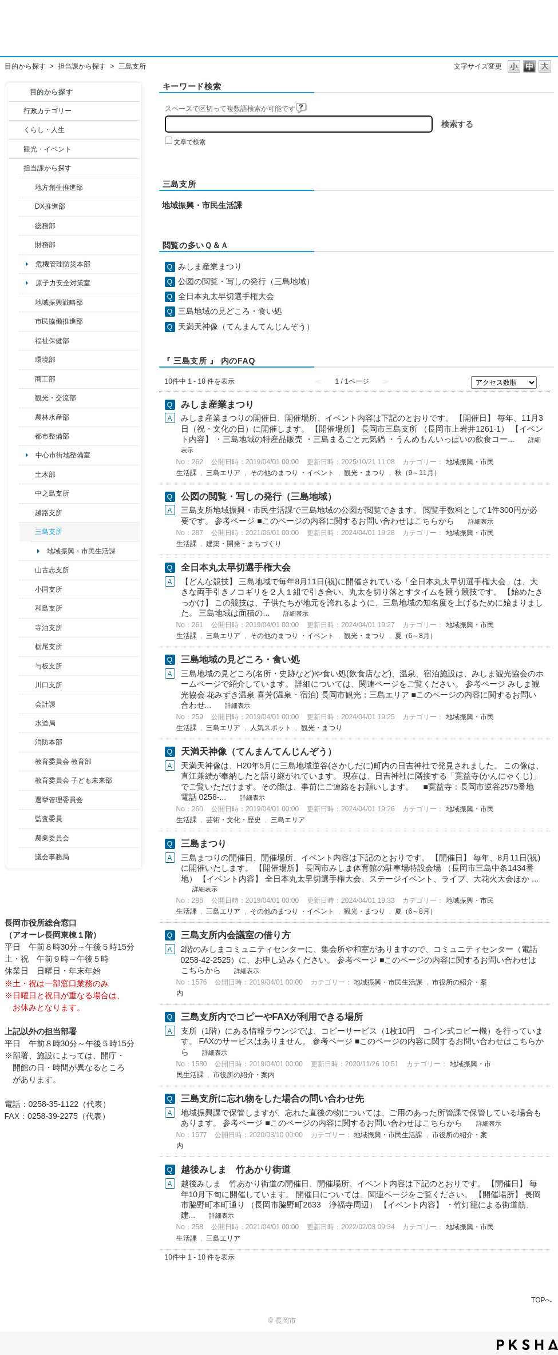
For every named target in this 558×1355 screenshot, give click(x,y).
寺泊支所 (48, 628)
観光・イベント (47, 149)
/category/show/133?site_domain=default (27, 685)
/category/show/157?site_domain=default (27, 857)
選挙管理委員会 (59, 800)
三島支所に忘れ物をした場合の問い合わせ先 (272, 1098)
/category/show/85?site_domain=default (27, 742)
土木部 (45, 475)
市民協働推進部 (59, 321)
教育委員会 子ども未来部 (73, 780)
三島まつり (204, 843)
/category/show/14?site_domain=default (27, 341)
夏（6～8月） (416, 636)
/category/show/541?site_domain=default (27, 206)
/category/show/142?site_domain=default (27, 513)
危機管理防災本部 (62, 264)
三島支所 (48, 532)
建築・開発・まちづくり (244, 544)
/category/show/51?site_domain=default (27, 780)
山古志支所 (52, 570)
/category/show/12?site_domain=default (16, 130)
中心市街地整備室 (62, 455)
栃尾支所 (48, 647)
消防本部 (48, 742)
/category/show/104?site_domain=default (27, 302)
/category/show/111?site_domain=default (27, 800)
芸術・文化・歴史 (233, 820)
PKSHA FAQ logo (527, 1344)
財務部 (45, 245)
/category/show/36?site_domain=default (27, 379)
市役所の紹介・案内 (244, 1075)
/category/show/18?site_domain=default (16, 149)
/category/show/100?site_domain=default (27, 187)
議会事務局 (52, 857)
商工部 (45, 379)
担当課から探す (82, 66)
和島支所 (48, 608)
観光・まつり (364, 473)
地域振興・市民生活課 (81, 551)
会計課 (45, 704)
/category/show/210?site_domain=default (27, 704)
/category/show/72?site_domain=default (27, 245)
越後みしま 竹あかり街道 (236, 1169)
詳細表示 (480, 521)
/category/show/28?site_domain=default (27, 474)
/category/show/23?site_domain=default (27, 359)
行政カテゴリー (47, 111)
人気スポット (270, 728)
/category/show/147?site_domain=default (27, 723)
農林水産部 (52, 417)
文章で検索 (189, 141)
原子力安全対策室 (62, 283)
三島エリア (223, 473)
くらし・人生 (44, 130)
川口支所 (48, 685)
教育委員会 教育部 (63, 762)
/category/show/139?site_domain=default (27, 608)
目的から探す (25, 66)
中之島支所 (52, 493)
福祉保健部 (52, 341)
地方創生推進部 (59, 188)
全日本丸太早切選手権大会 (226, 296)
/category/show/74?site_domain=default (27, 589)
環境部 (45, 360)
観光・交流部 (55, 398)
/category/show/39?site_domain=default (27, 761)
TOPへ (541, 1300)
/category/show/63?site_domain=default (27, 628)
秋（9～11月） (418, 473)
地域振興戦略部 (59, 302)
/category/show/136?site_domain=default (27, 666)
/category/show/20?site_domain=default (27, 398)
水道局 (45, 723)
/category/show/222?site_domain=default (27, 838)
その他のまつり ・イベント (292, 473)
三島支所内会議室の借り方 (236, 935)
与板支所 (48, 666)
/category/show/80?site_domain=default (27, 646)
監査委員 (48, 819)
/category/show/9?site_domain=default (16, 168)
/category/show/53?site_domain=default (27, 532)
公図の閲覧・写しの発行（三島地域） (246, 281)
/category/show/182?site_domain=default (27, 436)
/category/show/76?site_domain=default (27, 417)
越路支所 (48, 513)
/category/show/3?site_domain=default (16, 111)
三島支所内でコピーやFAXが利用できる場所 (272, 1017)
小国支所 (48, 589)
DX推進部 (50, 206)
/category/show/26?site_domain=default (27, 321)
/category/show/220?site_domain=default (27, 819)
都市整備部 (52, 436)
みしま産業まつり (210, 266)
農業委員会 (52, 838)
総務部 (45, 226)
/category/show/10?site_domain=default (27, 226)
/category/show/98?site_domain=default (27, 570)
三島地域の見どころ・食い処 (230, 311)
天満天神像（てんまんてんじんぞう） (246, 326)
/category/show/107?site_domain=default (27, 493)
